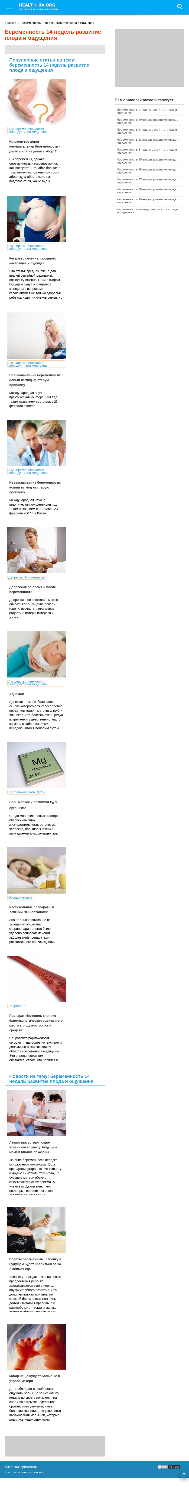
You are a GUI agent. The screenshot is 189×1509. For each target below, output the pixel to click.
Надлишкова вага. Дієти (26, 807)
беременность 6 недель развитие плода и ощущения (147, 131)
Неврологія (16, 1029)
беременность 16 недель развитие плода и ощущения (148, 201)
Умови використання (21, 1498)
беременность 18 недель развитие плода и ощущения (148, 171)
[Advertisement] (149, 58)
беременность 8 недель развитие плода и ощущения (147, 151)
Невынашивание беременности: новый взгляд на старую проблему (31, 380)
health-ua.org (42, 6)
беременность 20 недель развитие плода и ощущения (148, 191)
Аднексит (16, 703)
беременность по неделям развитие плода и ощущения (148, 210)
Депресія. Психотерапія (26, 586)
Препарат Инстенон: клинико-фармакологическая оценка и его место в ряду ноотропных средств (31, 1049)
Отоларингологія (20, 916)
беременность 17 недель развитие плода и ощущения (148, 181)
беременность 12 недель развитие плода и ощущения (148, 141)
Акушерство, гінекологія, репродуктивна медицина (27, 130)
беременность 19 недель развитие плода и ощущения (148, 121)
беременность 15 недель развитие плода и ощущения (148, 161)
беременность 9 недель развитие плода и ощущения (147, 111)
